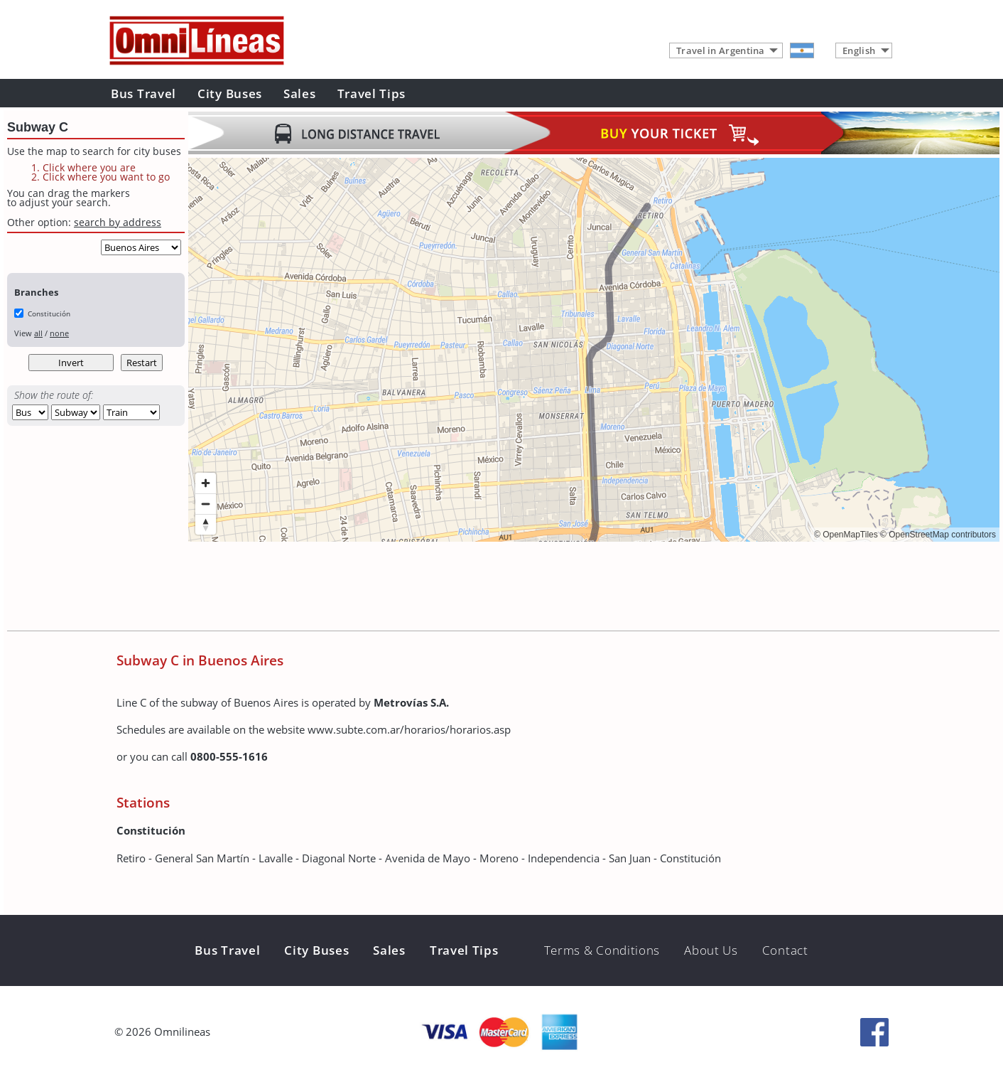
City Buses (229, 93)
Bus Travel (143, 93)
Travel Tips (371, 93)
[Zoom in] (205, 483)
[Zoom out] (205, 503)
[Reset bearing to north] (205, 524)
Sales (299, 93)
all (38, 333)
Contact (785, 950)
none (59, 333)
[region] (593, 350)
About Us (711, 950)
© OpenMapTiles (846, 535)
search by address (117, 222)
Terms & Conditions (602, 950)
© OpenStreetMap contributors (938, 535)
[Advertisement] (446, 588)
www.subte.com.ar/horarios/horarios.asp (409, 729)
